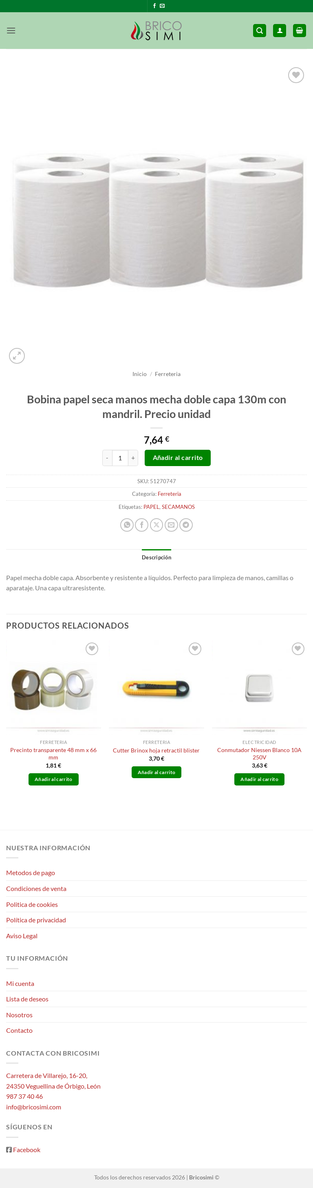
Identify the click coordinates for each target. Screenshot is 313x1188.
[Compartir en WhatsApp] (127, 525)
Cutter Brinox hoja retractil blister (156, 750)
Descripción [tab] (156, 557)
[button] (11, 30)
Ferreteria (168, 374)
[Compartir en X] (156, 525)
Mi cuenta (20, 983)
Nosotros (19, 1015)
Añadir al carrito (178, 457)
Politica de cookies (32, 904)
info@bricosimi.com (33, 1107)
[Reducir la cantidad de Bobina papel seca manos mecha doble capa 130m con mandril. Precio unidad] (107, 458)
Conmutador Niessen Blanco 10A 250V (259, 753)
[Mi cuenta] (279, 30)
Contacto (19, 1030)
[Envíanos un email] (162, 6)
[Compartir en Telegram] (186, 525)
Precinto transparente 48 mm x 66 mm (53, 753)
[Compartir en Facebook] (141, 525)
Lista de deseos (27, 999)
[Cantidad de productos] (120, 458)
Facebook (26, 1149)
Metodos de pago (30, 872)
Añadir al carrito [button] (54, 779)
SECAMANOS (178, 507)
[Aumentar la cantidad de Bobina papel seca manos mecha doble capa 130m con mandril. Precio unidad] (133, 458)
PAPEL (151, 507)
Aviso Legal (21, 935)
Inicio (139, 374)
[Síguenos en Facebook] (154, 6)
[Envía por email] (171, 525)
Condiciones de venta (36, 888)
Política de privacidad (36, 920)
